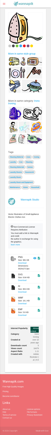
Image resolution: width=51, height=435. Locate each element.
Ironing (36, 157)
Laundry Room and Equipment (21, 182)
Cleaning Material (16, 157)
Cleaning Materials (17, 167)
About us (6, 409)
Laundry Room (15, 177)
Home (25, 187)
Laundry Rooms (16, 172)
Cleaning (29, 162)
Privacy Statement (34, 415)
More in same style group (21, 53)
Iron (20, 162)
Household (35, 187)
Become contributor (11, 396)
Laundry (13, 162)
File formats (32, 412)
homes (30, 167)
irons (28, 157)
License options (33, 409)
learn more (15, 245)
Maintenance (15, 187)
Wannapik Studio (30, 199)
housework (29, 172)
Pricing (5, 391)
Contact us (7, 418)
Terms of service (9, 415)
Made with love (42, 431)
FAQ (4, 412)
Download (22, 263)
